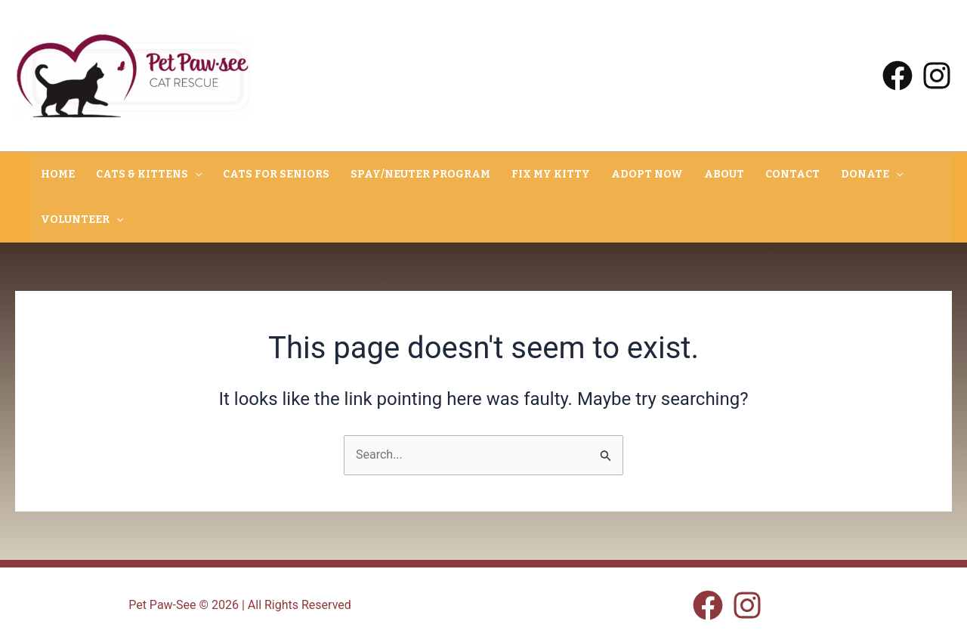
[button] (195, 174)
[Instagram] (937, 75)
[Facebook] (897, 75)
